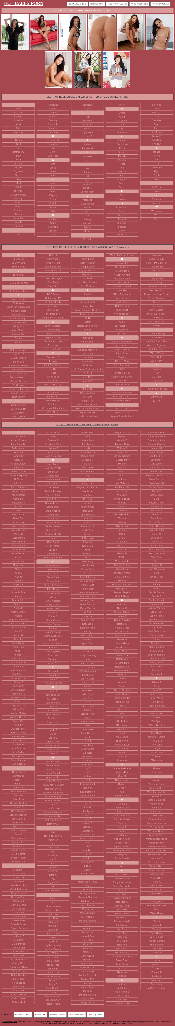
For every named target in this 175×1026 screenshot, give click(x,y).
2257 (130, 1023)
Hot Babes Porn (23, 3)
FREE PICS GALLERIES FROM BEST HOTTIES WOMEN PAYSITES (87, 247)
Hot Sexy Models (160, 4)
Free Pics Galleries (117, 4)
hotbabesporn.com (9, 1021)
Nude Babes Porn (139, 4)
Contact (123, 1023)
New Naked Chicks (77, 4)
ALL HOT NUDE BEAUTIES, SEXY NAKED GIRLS (87, 424)
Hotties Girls (96, 4)
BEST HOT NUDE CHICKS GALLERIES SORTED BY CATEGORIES (87, 97)
